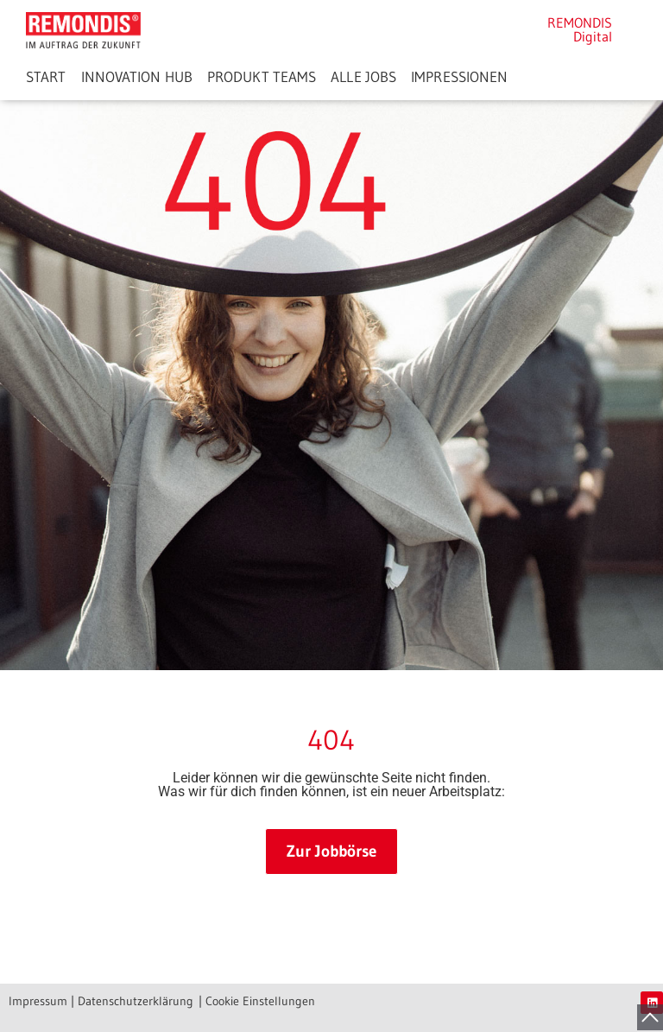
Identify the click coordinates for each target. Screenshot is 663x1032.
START (46, 76)
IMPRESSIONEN (459, 76)
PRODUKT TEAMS (261, 76)
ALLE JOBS (363, 76)
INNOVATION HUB (137, 76)
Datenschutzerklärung (135, 1001)
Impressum (38, 1001)
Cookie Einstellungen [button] (260, 1001)
